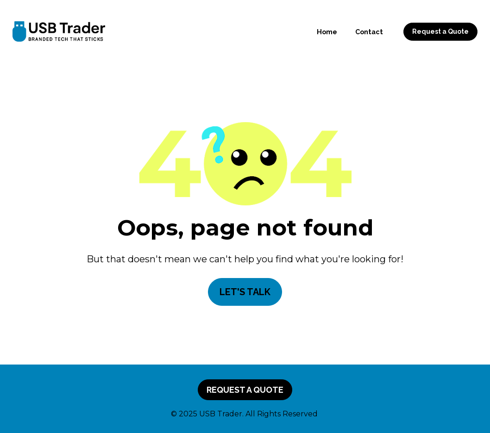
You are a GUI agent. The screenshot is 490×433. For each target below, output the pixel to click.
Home (327, 32)
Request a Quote (440, 31)
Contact (369, 32)
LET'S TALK (245, 291)
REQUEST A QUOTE (245, 390)
